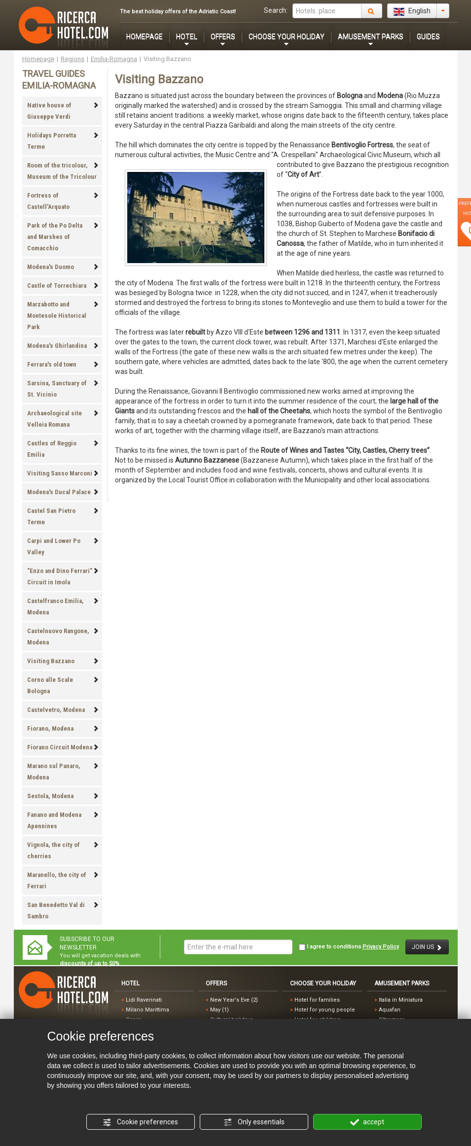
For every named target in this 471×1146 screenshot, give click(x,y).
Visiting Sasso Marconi (63, 473)
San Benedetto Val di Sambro (63, 910)
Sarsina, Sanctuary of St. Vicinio (63, 388)
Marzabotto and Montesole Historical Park (63, 316)
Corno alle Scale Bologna (63, 685)
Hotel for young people (324, 1010)
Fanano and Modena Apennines (63, 820)
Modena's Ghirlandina (63, 345)
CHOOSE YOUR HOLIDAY (287, 36)
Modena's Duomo (63, 266)
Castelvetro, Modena (63, 709)
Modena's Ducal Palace (63, 492)
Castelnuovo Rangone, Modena (63, 636)
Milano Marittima (147, 1010)
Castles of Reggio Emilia (63, 448)
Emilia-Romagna (114, 59)
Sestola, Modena (63, 796)
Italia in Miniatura (401, 1000)
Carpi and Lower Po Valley (63, 546)
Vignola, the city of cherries (63, 850)
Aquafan (389, 1010)
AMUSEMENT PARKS (370, 36)
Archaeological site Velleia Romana (63, 418)
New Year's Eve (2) (234, 1000)
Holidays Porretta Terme (63, 141)
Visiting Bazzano (63, 661)
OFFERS (223, 36)
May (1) (219, 1010)
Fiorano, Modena (63, 728)
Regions (72, 59)
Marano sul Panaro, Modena (63, 771)
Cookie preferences (140, 1122)
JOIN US (427, 947)
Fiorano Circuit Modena (63, 747)
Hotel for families (317, 1000)
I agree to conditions (349, 947)
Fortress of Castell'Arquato (63, 201)
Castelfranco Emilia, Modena (63, 606)
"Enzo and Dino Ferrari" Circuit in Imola (63, 576)
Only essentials (254, 1122)
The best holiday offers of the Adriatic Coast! (178, 11)
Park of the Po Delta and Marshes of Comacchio (63, 237)
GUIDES (428, 36)
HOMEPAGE (144, 36)
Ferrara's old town (63, 364)
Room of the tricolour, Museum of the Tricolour (63, 171)
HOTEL (186, 36)
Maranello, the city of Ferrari (63, 880)
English (412, 11)
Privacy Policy (380, 947)
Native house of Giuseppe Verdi (63, 110)
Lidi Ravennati (144, 1000)
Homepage (38, 59)
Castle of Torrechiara (63, 285)
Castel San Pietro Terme (63, 516)
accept (367, 1122)
